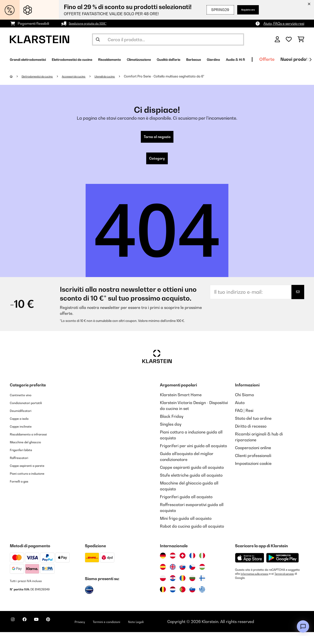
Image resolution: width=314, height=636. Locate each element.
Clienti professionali (253, 459)
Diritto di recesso (250, 430)
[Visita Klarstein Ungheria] (202, 571)
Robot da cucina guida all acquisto (192, 530)
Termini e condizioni (130, 625)
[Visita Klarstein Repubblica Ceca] (192, 571)
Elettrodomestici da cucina (42, 76)
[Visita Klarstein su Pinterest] (62, 626)
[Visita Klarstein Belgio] (163, 593)
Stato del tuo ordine (253, 422)
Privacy (97, 625)
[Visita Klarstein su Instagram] (15, 626)
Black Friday (171, 420)
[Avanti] (310, 59)
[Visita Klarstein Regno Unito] (173, 571)
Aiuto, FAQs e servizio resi (283, 23)
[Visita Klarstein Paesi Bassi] (173, 593)
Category (157, 161)
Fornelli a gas (22, 485)
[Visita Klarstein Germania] (163, 559)
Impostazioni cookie (253, 467)
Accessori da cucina (87, 76)
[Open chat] (303, 626)
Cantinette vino (24, 398)
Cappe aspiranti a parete (33, 469)
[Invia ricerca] (98, 39)
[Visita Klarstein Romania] (182, 582)
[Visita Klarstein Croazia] (173, 582)
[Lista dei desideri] (289, 39)
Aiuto (240, 406)
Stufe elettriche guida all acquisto (191, 479)
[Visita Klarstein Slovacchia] (182, 571)
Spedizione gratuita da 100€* (92, 23)
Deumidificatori (24, 414)
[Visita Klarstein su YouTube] (46, 626)
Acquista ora (244, 10)
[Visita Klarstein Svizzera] (182, 559)
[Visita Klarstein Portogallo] (182, 593)
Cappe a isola (22, 422)
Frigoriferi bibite (25, 453)
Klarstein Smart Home (181, 398)
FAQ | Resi (244, 414)
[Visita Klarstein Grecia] (202, 593)
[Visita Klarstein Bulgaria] (192, 582)
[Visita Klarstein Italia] (202, 559)
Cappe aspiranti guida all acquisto (192, 471)
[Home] (16, 76)
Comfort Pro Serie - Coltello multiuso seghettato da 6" (187, 76)
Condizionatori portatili (31, 406)
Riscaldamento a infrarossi (35, 437)
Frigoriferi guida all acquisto (186, 500)
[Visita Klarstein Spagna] (163, 571)
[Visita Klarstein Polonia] (163, 582)
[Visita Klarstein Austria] (173, 559)
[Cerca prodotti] (168, 39)
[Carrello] (301, 39)
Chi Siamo (244, 398)
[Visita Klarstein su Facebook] (30, 626)
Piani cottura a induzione (32, 477)
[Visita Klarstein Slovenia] (192, 593)
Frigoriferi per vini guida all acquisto (193, 449)
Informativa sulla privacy (257, 577)
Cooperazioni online (253, 451)
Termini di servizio (247, 581)
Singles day (170, 428)
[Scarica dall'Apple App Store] (249, 561)
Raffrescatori (22, 461)
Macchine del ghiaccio (30, 445)
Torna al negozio (157, 138)
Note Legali (166, 625)
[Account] (277, 39)
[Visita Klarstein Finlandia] (202, 582)
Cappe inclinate (24, 430)
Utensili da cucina (124, 76)
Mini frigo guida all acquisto (185, 522)
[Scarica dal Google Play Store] (282, 561)
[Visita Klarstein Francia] (192, 559)
